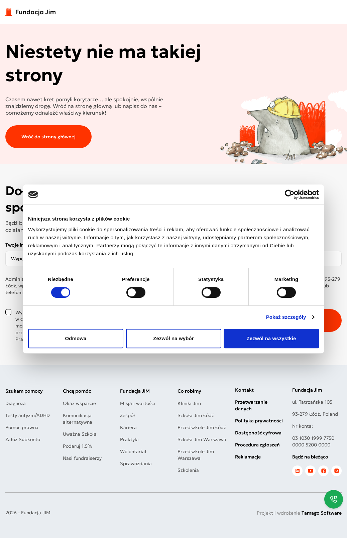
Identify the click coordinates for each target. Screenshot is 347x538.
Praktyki (129, 439)
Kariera (128, 427)
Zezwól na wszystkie (271, 338)
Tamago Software (322, 513)
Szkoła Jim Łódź (196, 415)
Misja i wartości (137, 403)
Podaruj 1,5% (77, 446)
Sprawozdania (136, 463)
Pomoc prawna (21, 427)
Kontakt (244, 390)
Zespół (127, 415)
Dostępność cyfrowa (258, 433)
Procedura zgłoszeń (257, 445)
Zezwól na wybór (173, 338)
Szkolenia (188, 470)
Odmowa (76, 338)
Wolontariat (133, 451)
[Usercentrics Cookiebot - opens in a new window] (289, 194)
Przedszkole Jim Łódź (202, 427)
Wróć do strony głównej (48, 137)
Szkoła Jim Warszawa (202, 439)
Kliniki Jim (189, 403)
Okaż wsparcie (79, 403)
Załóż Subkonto (22, 439)
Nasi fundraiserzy (82, 458)
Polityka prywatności (259, 421)
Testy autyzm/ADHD (27, 415)
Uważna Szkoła (80, 434)
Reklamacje (248, 457)
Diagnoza (15, 403)
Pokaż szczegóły (286, 317)
